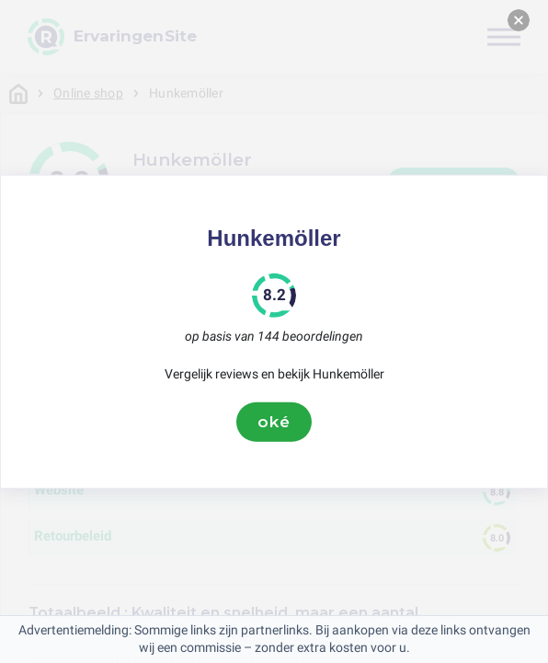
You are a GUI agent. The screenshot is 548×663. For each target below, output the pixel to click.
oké (274, 422)
